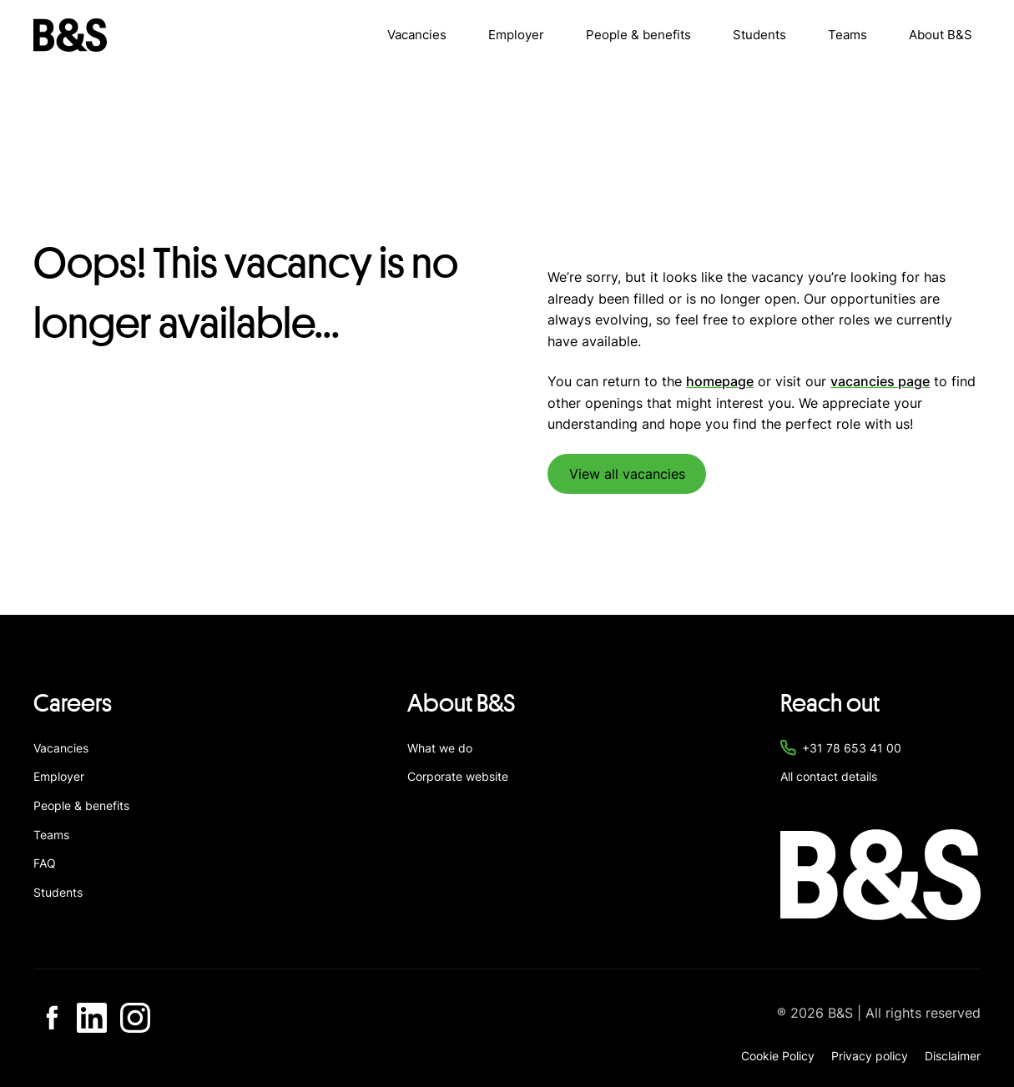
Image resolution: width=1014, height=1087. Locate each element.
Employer (516, 35)
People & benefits (638, 35)
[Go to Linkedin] (92, 1018)
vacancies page (880, 381)
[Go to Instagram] (135, 1018)
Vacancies (416, 35)
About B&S (940, 35)
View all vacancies (627, 473)
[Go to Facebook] (48, 1018)
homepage (720, 381)
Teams (847, 35)
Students (759, 35)
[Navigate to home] (70, 35)
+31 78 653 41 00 (851, 748)
